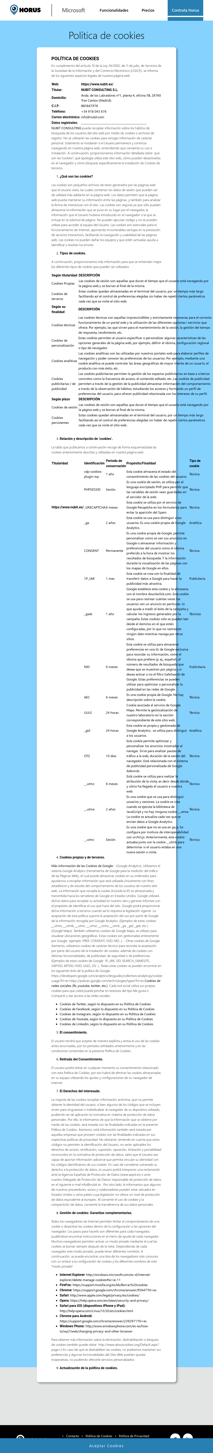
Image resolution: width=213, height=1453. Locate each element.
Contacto (72, 1436)
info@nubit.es (91, 1184)
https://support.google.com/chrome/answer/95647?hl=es (114, 1290)
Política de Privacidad (134, 1436)
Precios (148, 10)
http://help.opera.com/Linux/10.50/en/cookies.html (96, 1311)
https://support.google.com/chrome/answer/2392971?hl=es (103, 1321)
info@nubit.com (92, 117)
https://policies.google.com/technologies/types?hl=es (106, 980)
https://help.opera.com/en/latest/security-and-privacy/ (109, 1300)
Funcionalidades (114, 10)
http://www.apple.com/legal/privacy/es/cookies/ (104, 1295)
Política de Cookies (137, 1004)
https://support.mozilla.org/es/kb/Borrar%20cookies (110, 1285)
